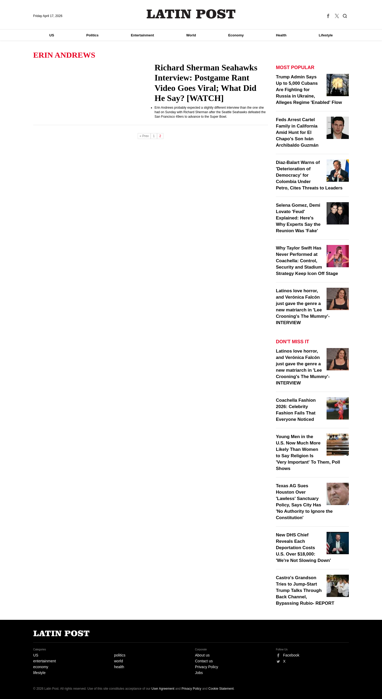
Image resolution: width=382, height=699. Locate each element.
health (119, 667)
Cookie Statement (221, 688)
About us (202, 655)
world (118, 661)
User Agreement (163, 688)
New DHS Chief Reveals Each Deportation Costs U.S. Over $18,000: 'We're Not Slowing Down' (303, 547)
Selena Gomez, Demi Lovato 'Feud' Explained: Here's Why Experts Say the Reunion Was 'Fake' (298, 218)
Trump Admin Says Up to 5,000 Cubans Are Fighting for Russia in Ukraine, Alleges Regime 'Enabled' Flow (309, 89)
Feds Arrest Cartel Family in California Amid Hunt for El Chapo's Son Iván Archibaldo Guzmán (297, 132)
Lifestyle (326, 35)
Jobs (199, 673)
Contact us (204, 661)
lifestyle (39, 673)
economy (40, 667)
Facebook (291, 655)
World (191, 35)
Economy (236, 35)
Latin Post (191, 14)
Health (281, 35)
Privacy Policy (206, 667)
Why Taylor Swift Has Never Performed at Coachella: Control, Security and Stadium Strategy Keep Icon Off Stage (307, 260)
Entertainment (142, 35)
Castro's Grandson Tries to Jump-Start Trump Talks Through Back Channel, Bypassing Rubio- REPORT (305, 590)
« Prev (144, 136)
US (51, 35)
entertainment (44, 661)
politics (119, 655)
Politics (92, 35)
